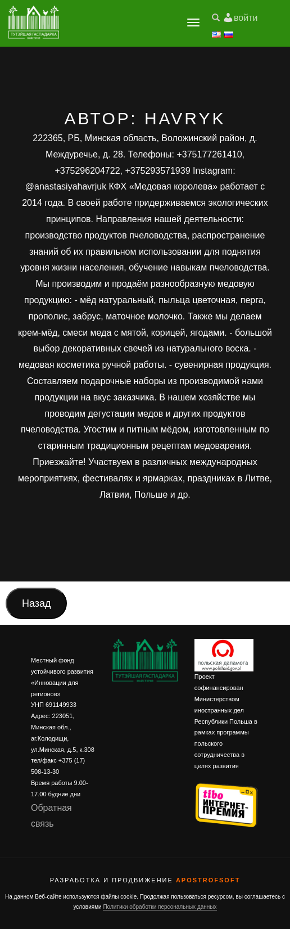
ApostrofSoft (208, 880)
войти (245, 17)
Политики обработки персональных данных (159, 907)
